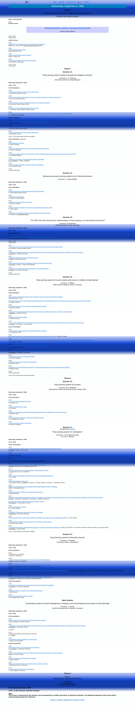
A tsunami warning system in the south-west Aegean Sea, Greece (26, 417)
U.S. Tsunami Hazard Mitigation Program (20, 401)
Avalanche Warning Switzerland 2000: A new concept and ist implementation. (29, 559)
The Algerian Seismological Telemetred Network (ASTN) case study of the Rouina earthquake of (35, 527)
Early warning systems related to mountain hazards (22, 60)
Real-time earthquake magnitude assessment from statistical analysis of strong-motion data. (33, 454)
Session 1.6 (67, 277)
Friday (82, 700)
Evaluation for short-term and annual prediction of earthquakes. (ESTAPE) (28, 470)
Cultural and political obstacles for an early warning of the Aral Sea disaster (29, 148)
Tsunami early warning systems (17, 49)
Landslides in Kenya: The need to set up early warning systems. (26, 590)
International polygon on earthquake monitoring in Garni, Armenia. (26, 501)
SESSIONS (61, 2)
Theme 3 (67, 673)
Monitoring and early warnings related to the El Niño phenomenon (26, 191)
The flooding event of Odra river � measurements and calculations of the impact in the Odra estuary (36, 247)
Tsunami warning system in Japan (18, 407)
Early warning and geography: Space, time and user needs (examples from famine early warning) (35, 97)
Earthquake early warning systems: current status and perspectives (27, 44)
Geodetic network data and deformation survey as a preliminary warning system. (30, 521)
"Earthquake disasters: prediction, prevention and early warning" (67, 28)
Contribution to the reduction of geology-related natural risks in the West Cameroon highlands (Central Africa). (38, 570)
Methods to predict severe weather (18, 317)
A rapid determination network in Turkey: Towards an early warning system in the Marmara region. (35, 448)
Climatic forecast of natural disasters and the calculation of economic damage (29, 213)
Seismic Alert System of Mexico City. (18, 481)
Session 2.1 (67, 427)
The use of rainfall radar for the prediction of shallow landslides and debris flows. (30, 577)
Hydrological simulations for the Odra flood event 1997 (23, 257)
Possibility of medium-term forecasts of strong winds (23, 362)
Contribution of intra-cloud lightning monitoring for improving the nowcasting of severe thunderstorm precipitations (39, 367)
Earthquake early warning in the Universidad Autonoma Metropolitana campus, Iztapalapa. (33, 486)
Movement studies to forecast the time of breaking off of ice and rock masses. (29, 565)
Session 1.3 (67, 72)
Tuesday (72, 429)
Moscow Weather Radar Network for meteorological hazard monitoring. (28, 331)
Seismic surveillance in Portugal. (17, 507)
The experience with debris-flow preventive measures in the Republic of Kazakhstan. (31, 585)
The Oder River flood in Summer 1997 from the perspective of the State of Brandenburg (32, 237)
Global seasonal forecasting (16, 196)
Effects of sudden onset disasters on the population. (22, 658)
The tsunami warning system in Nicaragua (20, 423)
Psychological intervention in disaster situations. (21, 669)
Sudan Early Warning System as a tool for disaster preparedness (26, 164)
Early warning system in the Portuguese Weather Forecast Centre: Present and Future (32, 336)
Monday (53, 700)
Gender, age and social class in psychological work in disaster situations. (28, 663)
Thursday (76, 700)
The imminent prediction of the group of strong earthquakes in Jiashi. (27, 465)
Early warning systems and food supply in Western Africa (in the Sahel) (28, 121)
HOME (54, 2)
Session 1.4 (67, 173)
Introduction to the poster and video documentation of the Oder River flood (29, 268)
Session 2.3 (67, 381)
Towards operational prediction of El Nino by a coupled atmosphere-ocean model (30, 207)
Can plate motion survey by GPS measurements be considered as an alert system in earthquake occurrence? (38, 517)
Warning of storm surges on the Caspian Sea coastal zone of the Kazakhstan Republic (32, 351)
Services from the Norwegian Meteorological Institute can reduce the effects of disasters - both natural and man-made (40, 311)
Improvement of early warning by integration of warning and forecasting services (30, 263)
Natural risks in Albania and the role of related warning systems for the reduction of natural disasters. (36, 653)
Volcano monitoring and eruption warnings (20, 55)
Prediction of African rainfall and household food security (24, 108)
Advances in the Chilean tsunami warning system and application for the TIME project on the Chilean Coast (37, 412)
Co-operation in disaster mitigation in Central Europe (23, 639)
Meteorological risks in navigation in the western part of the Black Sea (27, 345)
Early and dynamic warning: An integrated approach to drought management (29, 102)
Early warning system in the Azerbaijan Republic (21, 356)
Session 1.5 (67, 217)
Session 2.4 (67, 534)
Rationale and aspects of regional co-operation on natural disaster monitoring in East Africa (33, 127)
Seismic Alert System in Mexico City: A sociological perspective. (26, 492)
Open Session (67, 600)
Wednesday (68, 700)
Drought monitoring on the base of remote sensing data (23, 132)
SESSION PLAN (70, 2)
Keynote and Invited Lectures (67, 16)
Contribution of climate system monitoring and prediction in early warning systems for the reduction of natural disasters (40, 113)
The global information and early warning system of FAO (24, 92)
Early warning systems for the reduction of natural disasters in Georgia (27, 306)
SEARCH (79, 2)
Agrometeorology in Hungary (16, 143)
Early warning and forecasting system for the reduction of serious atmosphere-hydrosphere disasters (36, 297)
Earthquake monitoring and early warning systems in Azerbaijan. (26, 512)
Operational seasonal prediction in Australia (20, 202)
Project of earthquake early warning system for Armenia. (24, 459)
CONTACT (86, 2)
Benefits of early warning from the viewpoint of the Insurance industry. (27, 620)
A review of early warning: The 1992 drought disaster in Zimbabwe (26, 159)
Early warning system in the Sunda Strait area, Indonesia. (24, 647)
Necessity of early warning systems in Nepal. (21, 596)
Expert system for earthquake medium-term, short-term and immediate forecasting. (31, 475)
